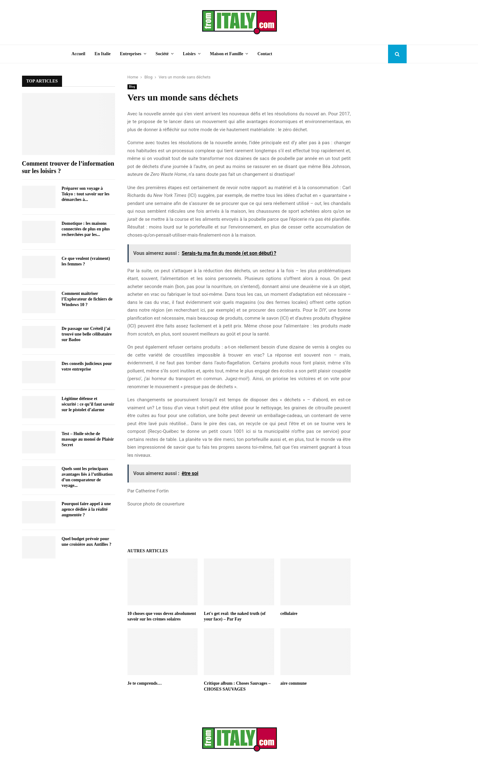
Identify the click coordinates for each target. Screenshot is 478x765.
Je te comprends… (144, 683)
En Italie (103, 53)
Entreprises (130, 53)
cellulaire (288, 613)
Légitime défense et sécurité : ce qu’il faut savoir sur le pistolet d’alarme (88, 404)
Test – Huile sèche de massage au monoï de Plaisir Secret (88, 439)
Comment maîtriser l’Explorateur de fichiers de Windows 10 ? (87, 299)
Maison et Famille (226, 53)
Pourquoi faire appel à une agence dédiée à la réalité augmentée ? (86, 509)
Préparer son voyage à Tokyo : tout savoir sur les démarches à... (85, 194)
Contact (264, 53)
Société (162, 53)
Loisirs (189, 53)
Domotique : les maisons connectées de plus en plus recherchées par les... (86, 229)
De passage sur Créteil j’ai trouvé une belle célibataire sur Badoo (87, 334)
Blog (132, 86)
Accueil (78, 53)
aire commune (293, 683)
